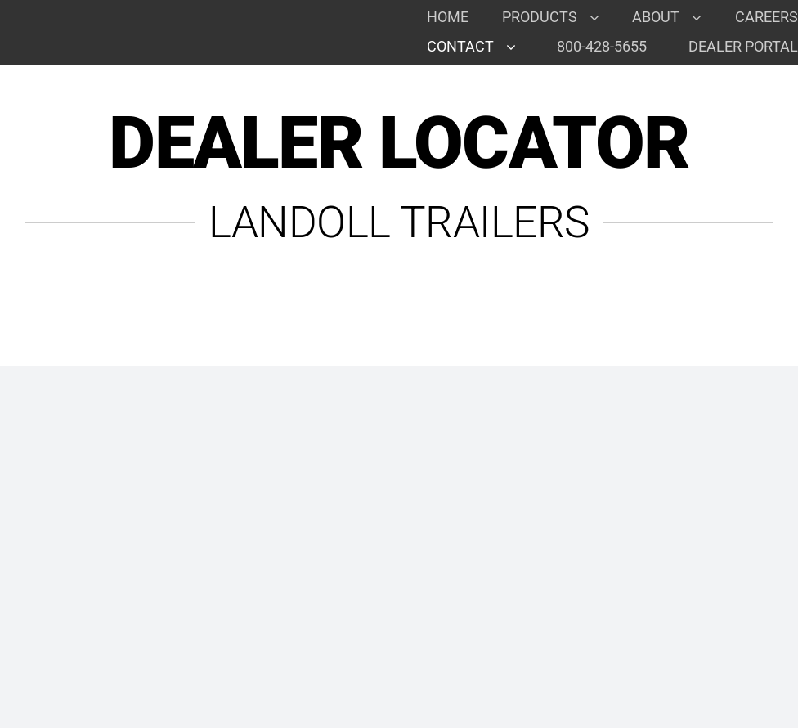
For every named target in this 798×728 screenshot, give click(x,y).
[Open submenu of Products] (601, 17)
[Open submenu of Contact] (517, 46)
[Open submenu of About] (703, 17)
